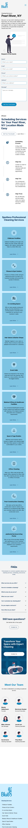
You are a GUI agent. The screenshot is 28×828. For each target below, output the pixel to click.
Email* (3, 66)
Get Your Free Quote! (9, 134)
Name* (3, 59)
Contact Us (14, 627)
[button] (25, 5)
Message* (4, 87)
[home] (4, 5)
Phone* (3, 73)
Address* (3, 80)
